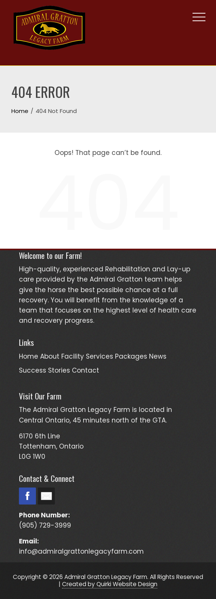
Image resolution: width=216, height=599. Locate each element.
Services (99, 356)
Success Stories (44, 370)
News (157, 356)
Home (28, 356)
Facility (72, 356)
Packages (131, 356)
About (49, 356)
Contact (85, 370)
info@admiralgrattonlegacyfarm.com (81, 551)
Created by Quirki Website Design (109, 584)
